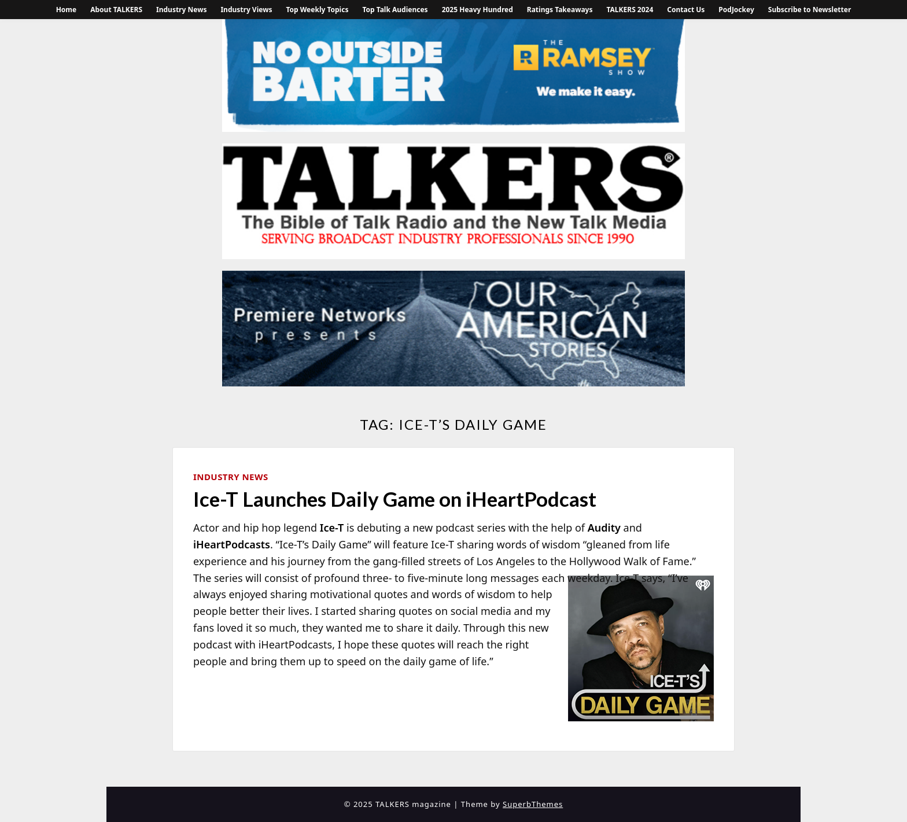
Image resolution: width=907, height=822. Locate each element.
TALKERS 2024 (629, 9)
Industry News (181, 9)
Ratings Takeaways (560, 9)
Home (66, 9)
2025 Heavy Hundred (477, 9)
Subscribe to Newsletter (809, 9)
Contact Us (686, 9)
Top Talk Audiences (394, 9)
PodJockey (736, 9)
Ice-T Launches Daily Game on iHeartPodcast (394, 498)
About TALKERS (116, 9)
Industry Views (246, 9)
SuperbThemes (533, 804)
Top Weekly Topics (317, 9)
